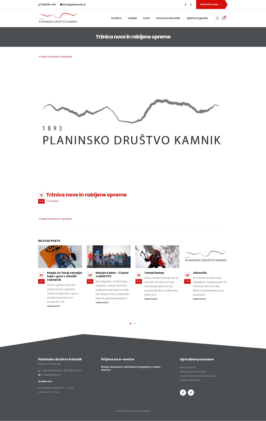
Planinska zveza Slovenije (193, 362)
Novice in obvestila (168, 18)
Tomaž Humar (154, 273)
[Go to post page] (60, 256)
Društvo (116, 18)
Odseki (132, 18)
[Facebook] (185, 4)
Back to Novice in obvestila (55, 56)
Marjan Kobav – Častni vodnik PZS (112, 274)
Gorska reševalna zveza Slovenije (197, 366)
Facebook (183, 383)
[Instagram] (191, 4)
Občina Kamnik (188, 358)
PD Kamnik (54, 201)
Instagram (191, 383)
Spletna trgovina (197, 18)
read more (53, 306)
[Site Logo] (58, 18)
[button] (210, 4)
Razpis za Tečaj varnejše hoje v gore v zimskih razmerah (64, 276)
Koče (146, 18)
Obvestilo (200, 273)
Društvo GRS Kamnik (190, 370)
